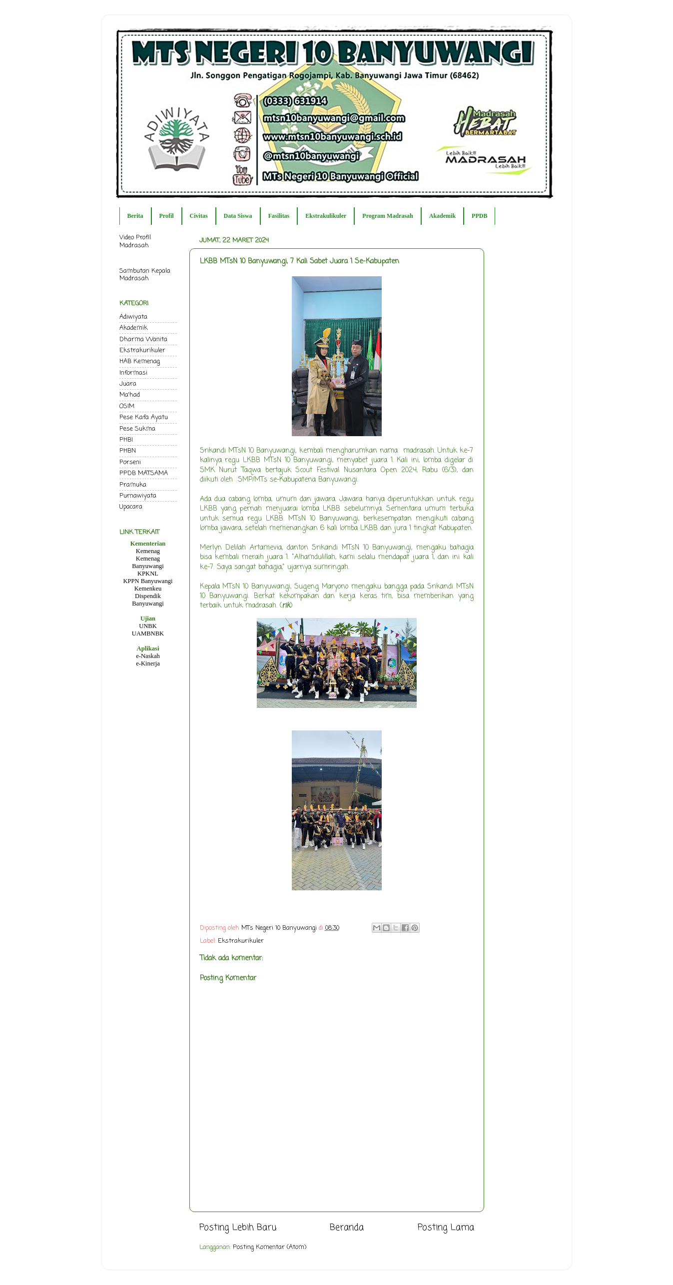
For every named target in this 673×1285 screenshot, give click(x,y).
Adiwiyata (133, 317)
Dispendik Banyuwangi (148, 600)
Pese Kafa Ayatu (143, 417)
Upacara (130, 507)
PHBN (127, 451)
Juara (127, 384)
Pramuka (132, 485)
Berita (135, 215)
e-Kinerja (148, 663)
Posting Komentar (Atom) (269, 1247)
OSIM (126, 406)
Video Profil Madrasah (135, 241)
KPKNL (147, 573)
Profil (166, 215)
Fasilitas (279, 215)
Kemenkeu (148, 588)
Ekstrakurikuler (241, 941)
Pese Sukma (137, 429)
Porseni (130, 462)
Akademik (442, 215)
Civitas (199, 215)
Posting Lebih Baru (237, 1228)
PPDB (479, 215)
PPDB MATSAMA (143, 473)
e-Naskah (148, 655)
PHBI (126, 440)
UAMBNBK (148, 633)
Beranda (347, 1228)
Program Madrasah (387, 215)
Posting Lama (446, 1228)
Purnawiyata (137, 496)
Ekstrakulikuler (325, 215)
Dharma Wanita (143, 339)
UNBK (148, 626)
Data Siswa (238, 215)
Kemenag (148, 551)
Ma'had (129, 395)
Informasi (133, 373)
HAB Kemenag (139, 361)
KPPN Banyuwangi (147, 581)
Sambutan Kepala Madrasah (144, 274)
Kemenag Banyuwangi (148, 562)
